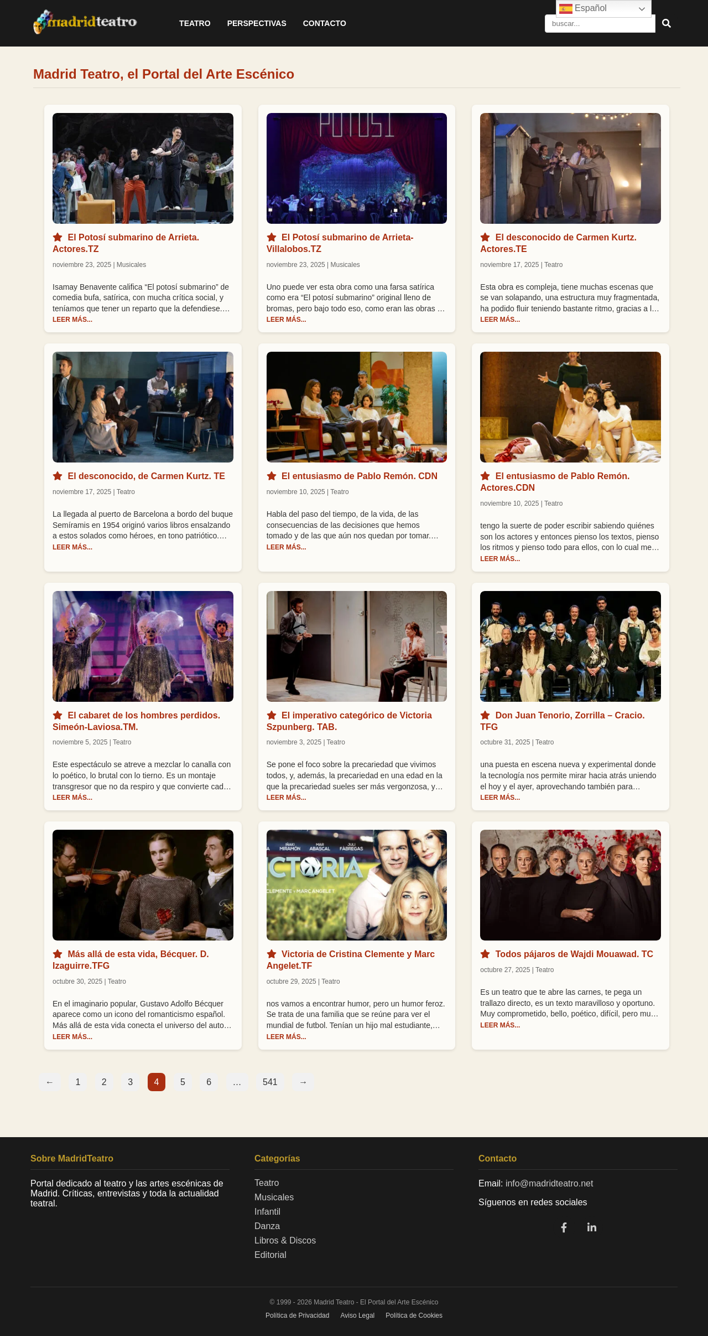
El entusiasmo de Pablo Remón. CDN (360, 476)
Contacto (324, 23)
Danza (267, 1226)
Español (583, 9)
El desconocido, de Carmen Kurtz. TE (146, 476)
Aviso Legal (357, 1315)
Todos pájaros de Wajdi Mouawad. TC (574, 954)
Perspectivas (257, 23)
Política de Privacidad (297, 1315)
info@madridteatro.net (550, 1183)
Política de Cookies (414, 1315)
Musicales (274, 1197)
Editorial (270, 1255)
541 (270, 1082)
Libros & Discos (285, 1240)
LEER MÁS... (72, 319)
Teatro (195, 23)
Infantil (267, 1211)
